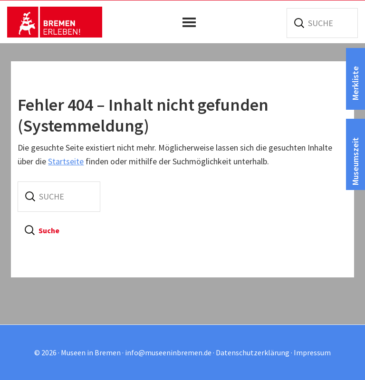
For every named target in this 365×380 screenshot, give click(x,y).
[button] (191, 22)
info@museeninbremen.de (168, 352)
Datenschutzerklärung (252, 352)
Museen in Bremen (54, 22)
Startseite (66, 161)
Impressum (312, 352)
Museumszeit (355, 161)
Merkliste (355, 83)
